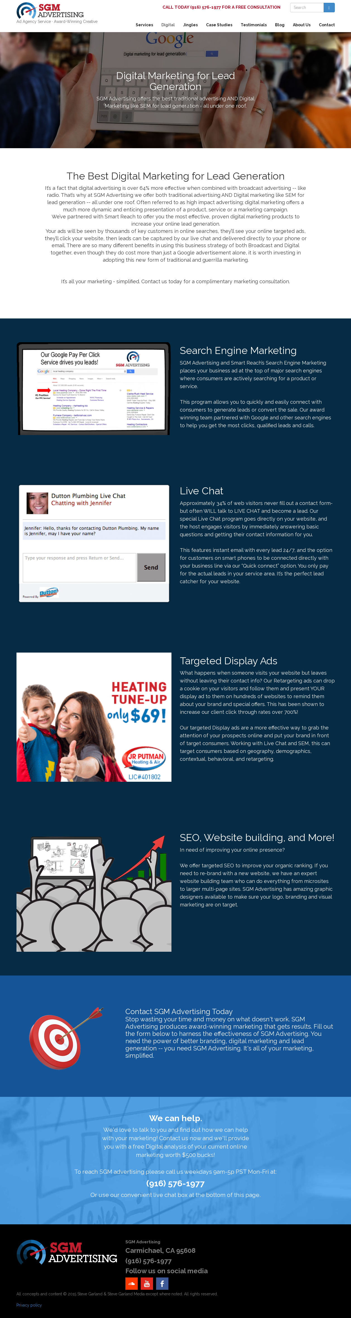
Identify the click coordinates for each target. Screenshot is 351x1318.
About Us (302, 25)
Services (144, 25)
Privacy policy (29, 1305)
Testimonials (254, 25)
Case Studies (219, 25)
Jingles (190, 25)
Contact (327, 25)
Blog (280, 25)
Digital (168, 25)
